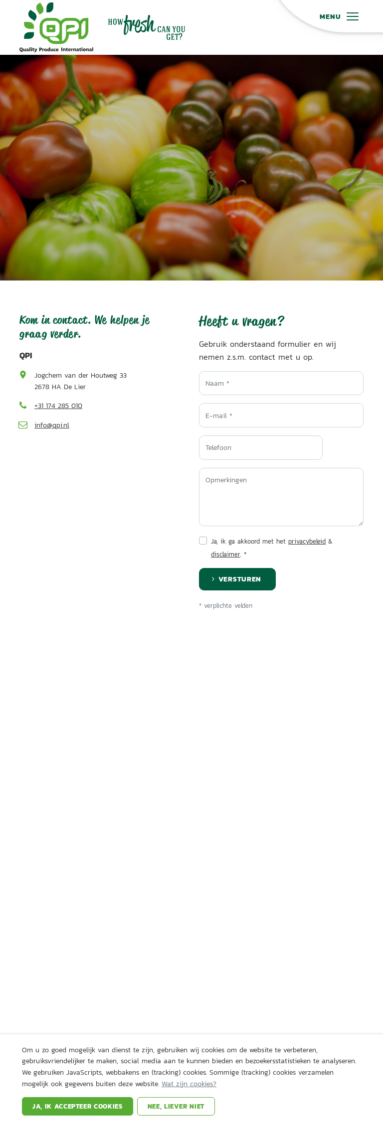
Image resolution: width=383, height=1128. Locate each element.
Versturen (239, 578)
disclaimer (225, 554)
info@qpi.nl (51, 425)
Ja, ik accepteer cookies (77, 1106)
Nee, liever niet (176, 1106)
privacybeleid (307, 541)
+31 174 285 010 (58, 406)
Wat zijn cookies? (189, 1084)
